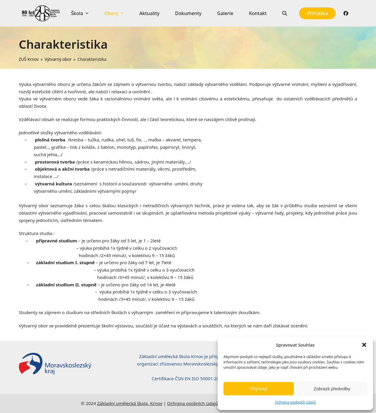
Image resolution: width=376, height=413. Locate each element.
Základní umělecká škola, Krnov (129, 403)
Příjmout (258, 388)
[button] (364, 345)
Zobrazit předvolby (332, 388)
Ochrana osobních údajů (295, 402)
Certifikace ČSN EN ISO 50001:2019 (188, 378)
